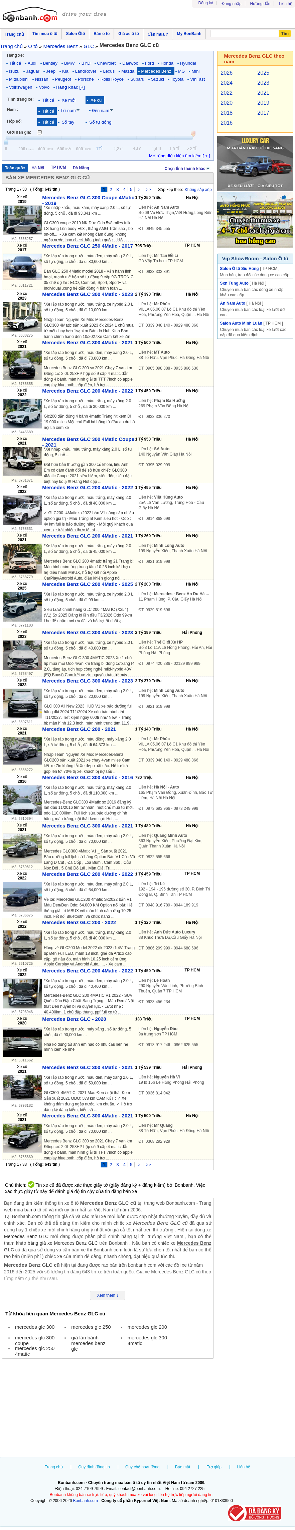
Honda (167, 63)
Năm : (12, 109)
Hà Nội (37, 168)
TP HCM (58, 167)
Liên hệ (285, 3)
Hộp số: (14, 121)
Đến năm (101, 110)
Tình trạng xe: (20, 99)
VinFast (197, 79)
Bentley (50, 63)
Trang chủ (54, 1467)
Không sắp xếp (198, 189)
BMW (69, 63)
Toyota (177, 79)
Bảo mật (182, 1467)
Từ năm (68, 110)
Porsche (86, 79)
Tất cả (15, 63)
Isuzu (14, 71)
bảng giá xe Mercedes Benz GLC (63, 1243)
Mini (195, 71)
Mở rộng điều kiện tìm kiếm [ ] (179, 155)
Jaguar (32, 71)
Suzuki (157, 79)
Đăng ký (205, 3)
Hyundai (188, 63)
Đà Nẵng (81, 168)
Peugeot (63, 79)
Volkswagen (20, 87)
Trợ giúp (214, 1467)
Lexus (109, 71)
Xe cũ (96, 100)
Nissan (41, 79)
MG (181, 71)
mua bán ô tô (27, 1209)
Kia (65, 71)
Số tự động (100, 122)
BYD (86, 63)
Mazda (127, 71)
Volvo (44, 87)
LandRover (86, 71)
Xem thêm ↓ (107, 1295)
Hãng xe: (15, 55)
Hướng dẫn (260, 3)
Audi (32, 63)
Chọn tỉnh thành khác (187, 168)
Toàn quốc (15, 168)
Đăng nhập (232, 3)
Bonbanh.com (85, 1500)
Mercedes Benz (156, 71)
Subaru (137, 79)
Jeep (50, 71)
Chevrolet (106, 63)
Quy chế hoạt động (142, 1467)
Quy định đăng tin (94, 1467)
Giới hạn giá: (19, 132)
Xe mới (69, 100)
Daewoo (130, 63)
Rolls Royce (112, 79)
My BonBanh (189, 33)
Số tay (68, 122)
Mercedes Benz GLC (26, 1236)
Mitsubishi (18, 79)
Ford (149, 63)
